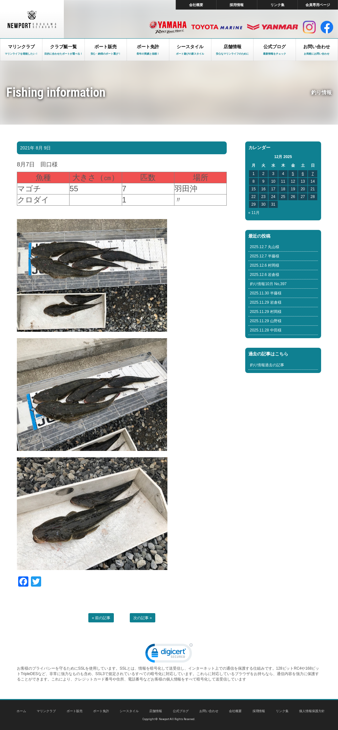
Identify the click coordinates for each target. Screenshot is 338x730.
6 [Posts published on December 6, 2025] (303, 173)
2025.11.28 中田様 (266, 330)
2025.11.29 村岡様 (266, 311)
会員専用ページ (317, 5)
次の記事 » (142, 618)
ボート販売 (75, 711)
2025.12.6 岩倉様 (265, 274)
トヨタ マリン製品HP (216, 27)
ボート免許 (101, 711)
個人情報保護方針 (312, 711)
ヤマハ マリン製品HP (168, 27)
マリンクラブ (46, 711)
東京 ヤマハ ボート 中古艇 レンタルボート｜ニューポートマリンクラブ (32, 19)
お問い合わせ (208, 711)
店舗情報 (155, 711)
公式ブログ (181, 711)
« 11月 (254, 212)
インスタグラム (309, 27)
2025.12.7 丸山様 (265, 247)
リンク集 (277, 5)
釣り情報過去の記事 (267, 365)
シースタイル (129, 711)
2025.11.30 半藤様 (266, 293)
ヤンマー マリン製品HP (272, 27)
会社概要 (196, 5)
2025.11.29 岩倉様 (266, 302)
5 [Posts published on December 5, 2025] (293, 173)
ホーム (21, 711)
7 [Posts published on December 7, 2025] (313, 173)
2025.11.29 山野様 (266, 321)
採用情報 (237, 5)
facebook (326, 27)
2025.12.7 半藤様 (265, 256)
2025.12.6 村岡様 (265, 265)
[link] (169, 654)
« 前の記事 (101, 618)
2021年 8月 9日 (35, 147)
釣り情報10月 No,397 (268, 284)
